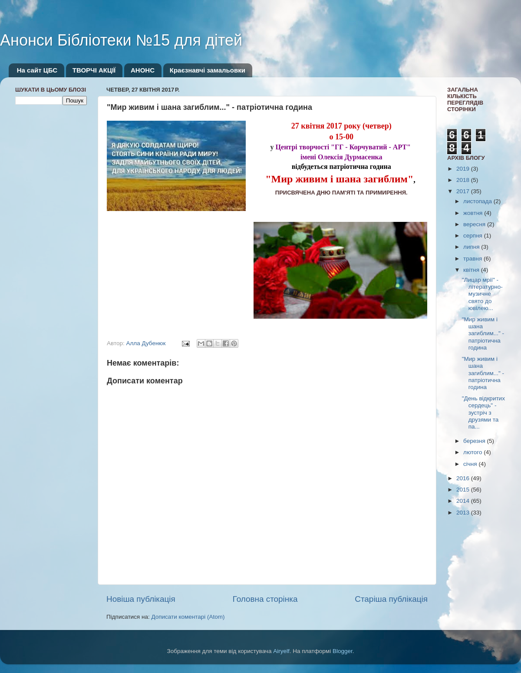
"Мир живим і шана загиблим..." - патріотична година (483, 333)
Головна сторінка (265, 599)
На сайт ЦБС (37, 70)
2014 (463, 501)
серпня (473, 235)
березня (475, 441)
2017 (463, 191)
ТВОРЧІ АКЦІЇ (94, 70)
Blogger (343, 651)
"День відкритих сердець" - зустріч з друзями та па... (483, 412)
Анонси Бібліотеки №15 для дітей (121, 40)
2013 (463, 512)
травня (473, 258)
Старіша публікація (391, 599)
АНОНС (143, 70)
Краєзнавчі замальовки (207, 70)
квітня (472, 270)
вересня (475, 224)
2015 (463, 489)
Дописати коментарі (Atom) (187, 617)
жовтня (473, 213)
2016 (463, 478)
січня (470, 464)
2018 (463, 180)
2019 (463, 168)
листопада (478, 201)
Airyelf (281, 651)
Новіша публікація (140, 599)
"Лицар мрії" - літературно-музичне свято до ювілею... (482, 294)
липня (472, 247)
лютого (473, 452)
